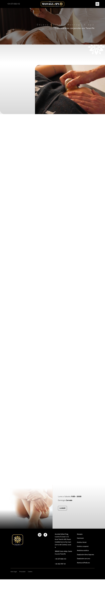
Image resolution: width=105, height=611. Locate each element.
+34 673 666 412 (13, 4)
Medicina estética (83, 550)
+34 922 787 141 (60, 564)
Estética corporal (82, 546)
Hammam (80, 538)
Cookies (30, 572)
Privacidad (22, 572)
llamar (62, 508)
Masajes (80, 534)
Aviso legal (14, 572)
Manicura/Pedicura (83, 563)
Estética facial (81, 542)
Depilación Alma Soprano (85, 555)
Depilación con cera (83, 559)
